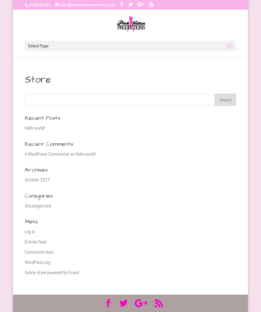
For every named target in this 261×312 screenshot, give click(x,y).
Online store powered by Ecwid (52, 272)
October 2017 (37, 180)
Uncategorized (38, 206)
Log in (30, 231)
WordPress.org (38, 262)
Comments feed (39, 252)
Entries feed (36, 242)
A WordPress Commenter (47, 154)
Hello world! (35, 128)
